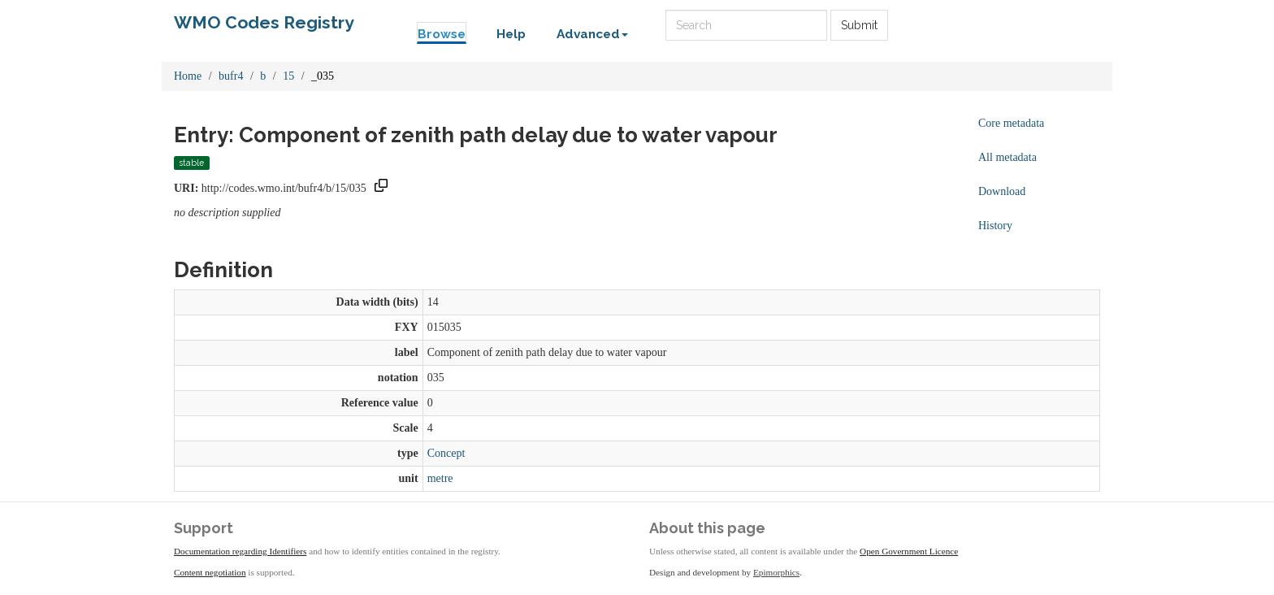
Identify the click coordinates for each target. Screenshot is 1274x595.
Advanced (592, 34)
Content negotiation (210, 572)
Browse (442, 34)
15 (288, 76)
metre (440, 478)
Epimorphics (776, 572)
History (995, 225)
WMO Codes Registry (264, 22)
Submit (859, 25)
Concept (446, 453)
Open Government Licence (909, 551)
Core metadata (1011, 123)
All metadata (1007, 157)
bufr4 (231, 76)
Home (188, 76)
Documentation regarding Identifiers (240, 551)
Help (511, 34)
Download (1001, 191)
